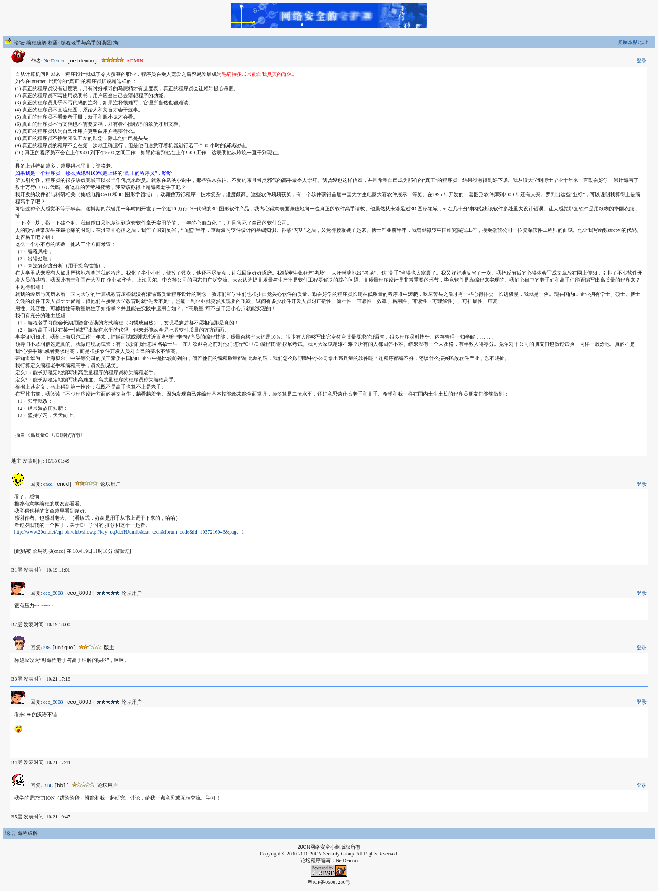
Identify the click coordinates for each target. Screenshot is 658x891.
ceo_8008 (53, 593)
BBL (48, 785)
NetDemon (55, 61)
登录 (642, 61)
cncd (48, 484)
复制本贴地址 (633, 42)
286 (47, 647)
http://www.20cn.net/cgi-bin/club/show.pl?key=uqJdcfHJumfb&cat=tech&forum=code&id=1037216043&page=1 (129, 532)
